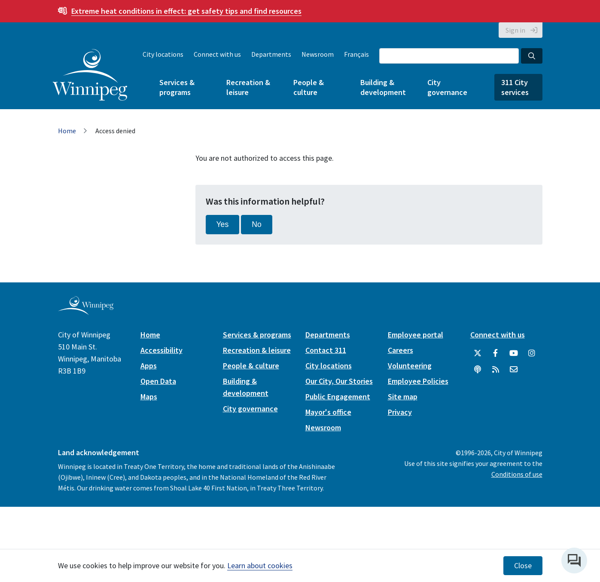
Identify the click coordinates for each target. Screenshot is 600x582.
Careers (400, 350)
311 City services (515, 87)
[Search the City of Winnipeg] (449, 56)
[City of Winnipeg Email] (513, 369)
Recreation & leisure (248, 87)
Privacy (400, 412)
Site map (402, 396)
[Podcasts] (477, 369)
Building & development (383, 87)
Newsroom (318, 54)
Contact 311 (325, 350)
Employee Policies (418, 381)
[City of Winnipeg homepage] (85, 311)
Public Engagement (337, 396)
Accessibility (161, 350)
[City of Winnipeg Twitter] (477, 353)
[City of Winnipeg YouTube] (513, 353)
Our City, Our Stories (339, 381)
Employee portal (415, 335)
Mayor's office (328, 412)
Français (356, 54)
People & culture (308, 87)
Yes (222, 224)
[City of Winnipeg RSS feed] (495, 369)
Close (523, 565)
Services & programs (177, 87)
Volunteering (410, 366)
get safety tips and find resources (186, 11)
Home (67, 130)
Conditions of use (516, 474)
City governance (447, 87)
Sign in (515, 30)
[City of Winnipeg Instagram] (531, 353)
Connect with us (217, 54)
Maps (148, 396)
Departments (271, 54)
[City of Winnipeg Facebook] (495, 353)
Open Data (158, 381)
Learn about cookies (259, 565)
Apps (148, 366)
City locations (163, 54)
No (257, 224)
